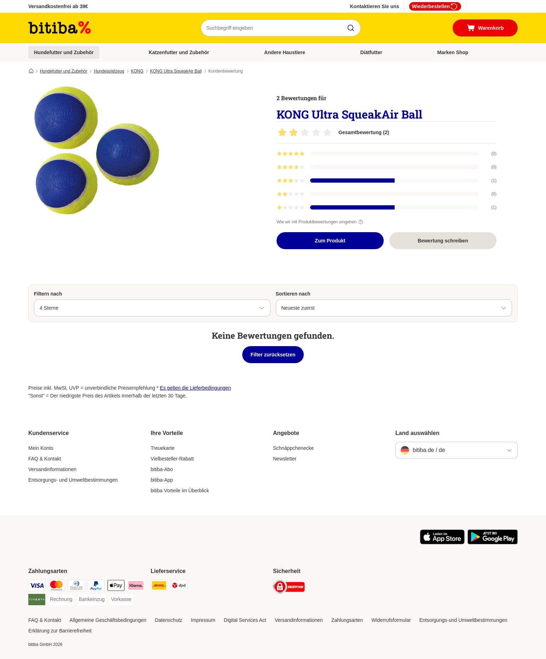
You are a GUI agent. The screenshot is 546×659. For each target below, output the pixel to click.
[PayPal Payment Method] (96, 587)
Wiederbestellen (435, 6)
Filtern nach (48, 294)
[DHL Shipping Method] (159, 587)
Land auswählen (417, 433)
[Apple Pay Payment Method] (116, 587)
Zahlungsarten (347, 620)
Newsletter (284, 459)
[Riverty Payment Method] (36, 601)
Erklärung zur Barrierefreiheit (60, 631)
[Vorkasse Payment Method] (121, 599)
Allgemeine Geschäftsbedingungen (108, 620)
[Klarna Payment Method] (135, 587)
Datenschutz (168, 620)
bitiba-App (162, 480)
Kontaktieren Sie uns (374, 6)
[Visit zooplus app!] (442, 542)
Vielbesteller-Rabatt (172, 459)
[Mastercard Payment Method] (56, 587)
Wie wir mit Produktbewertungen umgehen (321, 222)
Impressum (203, 620)
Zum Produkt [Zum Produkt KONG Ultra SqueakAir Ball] (330, 240)
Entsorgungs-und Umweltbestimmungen (463, 620)
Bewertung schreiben (443, 240)
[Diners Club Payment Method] (76, 587)
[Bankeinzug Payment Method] (92, 599)
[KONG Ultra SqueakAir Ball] (95, 153)
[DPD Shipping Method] (178, 587)
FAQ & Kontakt (44, 459)
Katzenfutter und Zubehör (179, 52)
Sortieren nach (293, 294)
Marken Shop (452, 52)
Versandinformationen (52, 469)
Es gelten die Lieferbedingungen (195, 388)
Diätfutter (371, 52)
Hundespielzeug (109, 71)
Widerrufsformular (391, 620)
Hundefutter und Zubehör (64, 52)
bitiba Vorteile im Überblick (180, 490)
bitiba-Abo (162, 469)
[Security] (289, 588)
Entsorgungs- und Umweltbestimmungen (73, 480)
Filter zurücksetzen (273, 354)
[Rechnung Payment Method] (61, 599)
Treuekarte (162, 448)
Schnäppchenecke (293, 448)
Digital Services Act (245, 620)
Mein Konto (40, 448)
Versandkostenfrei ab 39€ (58, 6)
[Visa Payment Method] (36, 587)
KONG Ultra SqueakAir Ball (176, 71)
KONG (137, 71)
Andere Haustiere (284, 52)
